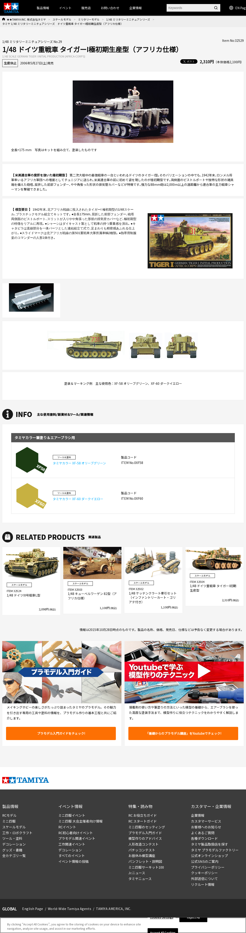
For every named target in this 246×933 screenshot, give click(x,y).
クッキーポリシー (204, 872)
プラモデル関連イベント (76, 838)
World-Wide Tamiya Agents (69, 908)
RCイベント (67, 827)
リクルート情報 (202, 884)
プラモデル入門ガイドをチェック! (61, 733)
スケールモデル (62, 19)
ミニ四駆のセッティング (146, 827)
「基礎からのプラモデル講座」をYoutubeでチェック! (183, 733)
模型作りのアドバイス (145, 838)
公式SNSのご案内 (204, 861)
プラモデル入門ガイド (145, 832)
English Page (32, 908)
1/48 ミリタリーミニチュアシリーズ (128, 19)
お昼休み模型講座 (141, 855)
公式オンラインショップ (209, 855)
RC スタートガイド (142, 821)
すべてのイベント (71, 855)
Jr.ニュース (136, 872)
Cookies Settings (161, 917)
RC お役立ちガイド (142, 815)
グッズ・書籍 (12, 850)
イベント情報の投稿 (73, 861)
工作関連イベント (71, 844)
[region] (123, 925)
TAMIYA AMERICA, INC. (113, 908)
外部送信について (204, 878)
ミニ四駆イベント (71, 815)
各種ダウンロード (204, 838)
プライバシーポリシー (208, 867)
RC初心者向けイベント (75, 832)
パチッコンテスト (141, 850)
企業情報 (197, 815)
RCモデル (9, 815)
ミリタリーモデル (89, 19)
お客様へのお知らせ (206, 827)
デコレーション (14, 844)
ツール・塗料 (12, 838)
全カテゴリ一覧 (14, 855)
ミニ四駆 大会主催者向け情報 (80, 821)
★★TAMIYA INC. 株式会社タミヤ (26, 19)
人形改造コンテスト (143, 844)
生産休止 (10, 63)
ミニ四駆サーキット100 (146, 867)
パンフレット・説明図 (145, 861)
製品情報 (43, 8)
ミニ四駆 (9, 821)
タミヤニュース (140, 878)
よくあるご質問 (202, 832)
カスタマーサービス (206, 821)
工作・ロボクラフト (17, 832)
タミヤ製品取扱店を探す (209, 844)
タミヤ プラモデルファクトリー (215, 850)
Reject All (193, 917)
